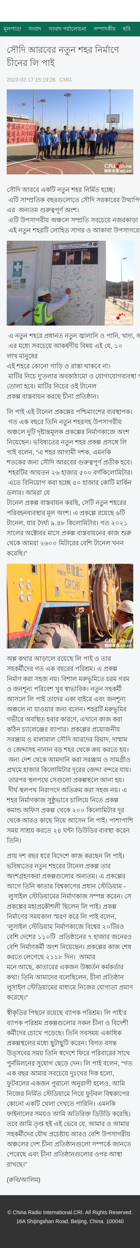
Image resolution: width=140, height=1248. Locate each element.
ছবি (127, 29)
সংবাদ (34, 29)
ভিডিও (11, 43)
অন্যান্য (65, 43)
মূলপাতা (12, 29)
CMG (65, 80)
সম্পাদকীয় (105, 29)
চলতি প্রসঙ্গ (38, 43)
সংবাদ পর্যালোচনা (67, 29)
